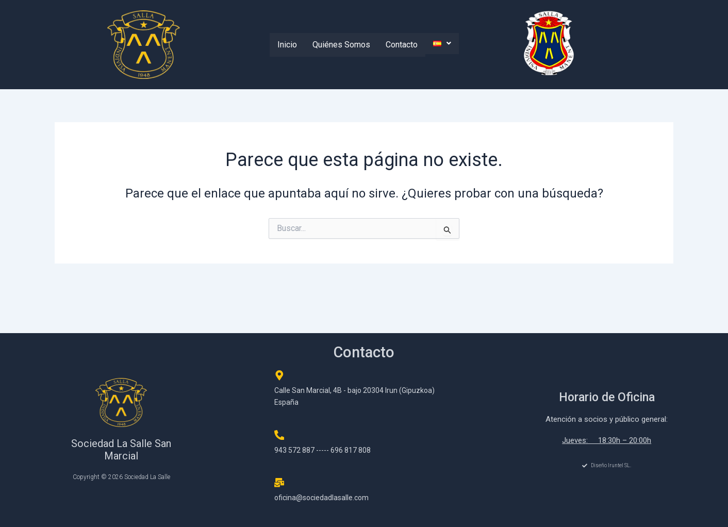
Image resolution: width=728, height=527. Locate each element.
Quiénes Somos (341, 45)
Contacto (402, 45)
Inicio (287, 45)
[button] (442, 43)
